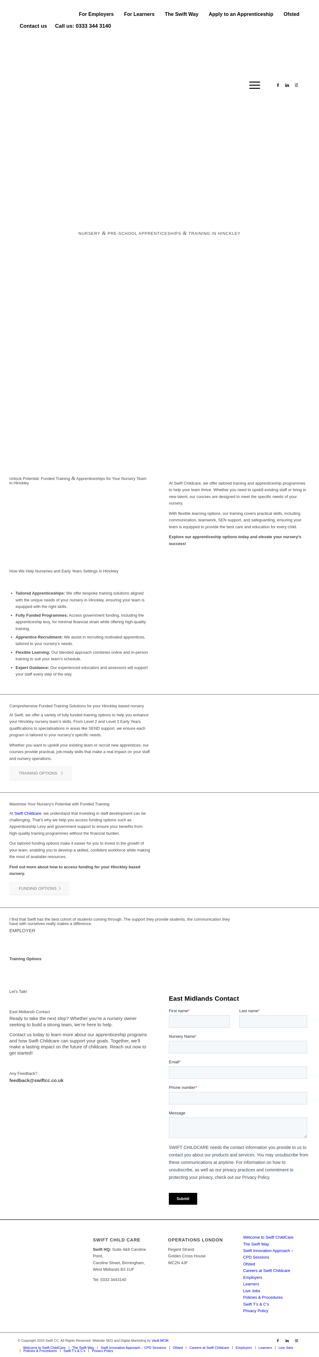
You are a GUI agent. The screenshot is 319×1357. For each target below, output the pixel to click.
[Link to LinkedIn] (287, 85)
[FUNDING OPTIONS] (39, 888)
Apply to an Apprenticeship (241, 14)
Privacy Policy (255, 1310)
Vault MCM (160, 1340)
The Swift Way (181, 14)
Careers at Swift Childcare (266, 1270)
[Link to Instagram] (296, 85)
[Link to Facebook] (278, 85)
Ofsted (291, 14)
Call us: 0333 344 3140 (83, 26)
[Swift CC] (64, 85)
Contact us (33, 26)
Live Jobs (251, 1290)
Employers (252, 1277)
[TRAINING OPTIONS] (40, 773)
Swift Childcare (27, 813)
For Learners (139, 14)
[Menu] (252, 85)
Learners (251, 1284)
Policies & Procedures (263, 1297)
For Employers (96, 14)
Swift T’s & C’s (256, 1304)
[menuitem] (96, 14)
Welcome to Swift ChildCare (268, 1237)
